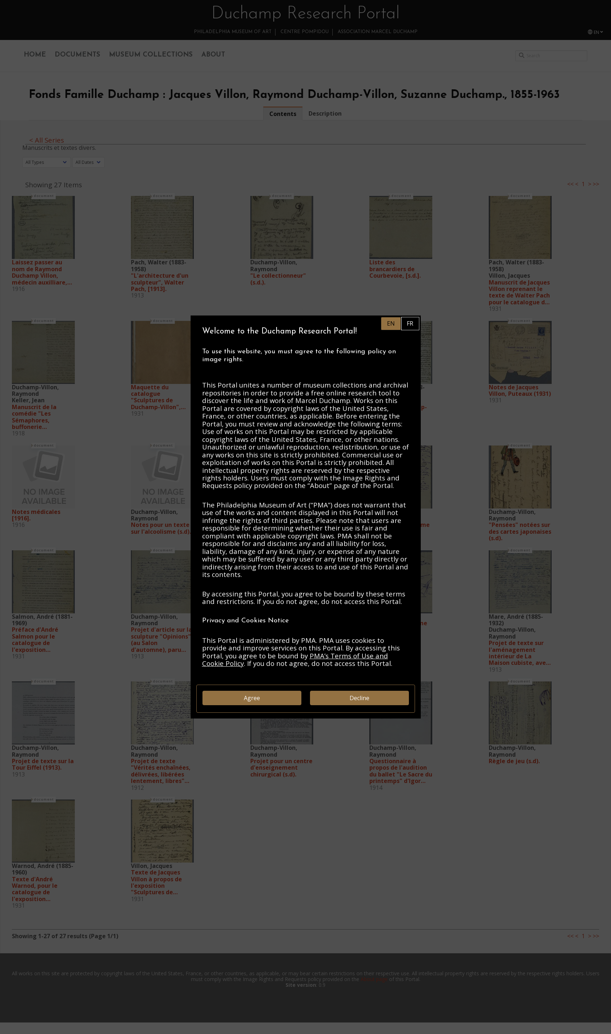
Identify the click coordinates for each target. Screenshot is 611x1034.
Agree (252, 698)
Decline (359, 698)
